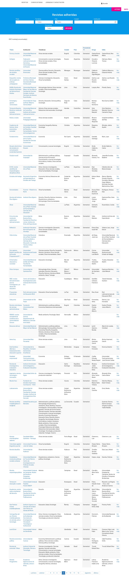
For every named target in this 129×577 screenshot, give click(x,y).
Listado (117, 9)
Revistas (25, 2)
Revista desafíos (15, 449)
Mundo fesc (13, 381)
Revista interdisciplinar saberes (14, 438)
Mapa (126, 9)
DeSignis (12, 59)
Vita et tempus (14, 269)
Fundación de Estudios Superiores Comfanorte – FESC (29, 383)
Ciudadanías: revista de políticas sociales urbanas (15, 459)
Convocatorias (37, 2)
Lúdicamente (14, 388)
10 (70, 573)
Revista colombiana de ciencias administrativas (16, 307)
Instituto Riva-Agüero (29, 197)
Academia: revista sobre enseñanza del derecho (15, 491)
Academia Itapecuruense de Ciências (28, 561)
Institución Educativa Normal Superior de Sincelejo (29, 229)
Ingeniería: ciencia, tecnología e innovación (15, 375)
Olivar (11, 205)
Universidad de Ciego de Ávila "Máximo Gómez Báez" (29, 102)
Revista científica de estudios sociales (15, 72)
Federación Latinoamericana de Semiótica (29, 61)
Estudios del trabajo (16, 176)
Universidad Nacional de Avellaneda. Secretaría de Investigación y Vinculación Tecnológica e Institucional (29, 520)
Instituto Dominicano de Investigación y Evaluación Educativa (29, 366)
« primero (33, 573)
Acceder (104, 3)
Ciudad (76, 19)
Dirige (94, 50)
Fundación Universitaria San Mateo (28, 307)
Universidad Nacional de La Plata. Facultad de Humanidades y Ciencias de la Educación (29, 208)
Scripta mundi (14, 155)
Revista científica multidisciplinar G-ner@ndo (15, 403)
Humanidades (14, 190)
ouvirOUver (13, 529)
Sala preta (13, 299)
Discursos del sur (15, 326)
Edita (103, 50)
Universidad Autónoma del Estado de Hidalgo (30, 252)
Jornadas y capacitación (54, 2)
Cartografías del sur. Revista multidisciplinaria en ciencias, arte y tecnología (15, 518)
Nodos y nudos (14, 118)
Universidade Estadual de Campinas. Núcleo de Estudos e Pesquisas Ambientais (30, 474)
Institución (97, 19)
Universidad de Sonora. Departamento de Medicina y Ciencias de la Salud (29, 318)
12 (78, 573)
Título (17, 19)
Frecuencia (48, 25)
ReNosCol (13, 227)
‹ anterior (41, 573)
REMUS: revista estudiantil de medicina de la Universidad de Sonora (14, 318)
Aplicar (68, 28)
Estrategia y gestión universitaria (13, 102)
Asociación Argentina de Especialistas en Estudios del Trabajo (29, 178)
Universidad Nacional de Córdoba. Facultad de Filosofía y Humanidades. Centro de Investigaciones (30, 129)
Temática (38, 19)
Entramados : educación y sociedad (14, 262)
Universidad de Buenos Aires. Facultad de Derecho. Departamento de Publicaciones (29, 493)
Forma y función (15, 53)
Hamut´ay (13, 339)
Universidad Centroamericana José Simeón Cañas (29, 358)
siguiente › (88, 573)
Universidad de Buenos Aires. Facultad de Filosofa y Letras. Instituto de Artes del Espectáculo (30, 220)
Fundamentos (14, 136)
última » (96, 573)
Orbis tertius (13, 235)
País (56, 19)
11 (74, 573)
